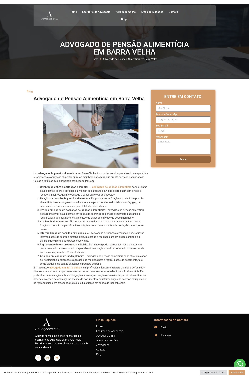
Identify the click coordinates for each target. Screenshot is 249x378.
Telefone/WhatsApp (167, 114)
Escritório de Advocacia (96, 11)
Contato (173, 11)
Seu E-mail (162, 125)
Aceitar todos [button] (236, 372)
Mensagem (162, 137)
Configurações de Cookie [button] (213, 372)
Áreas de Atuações (152, 11)
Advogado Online (126, 11)
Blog (124, 19)
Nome (159, 103)
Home (73, 11)
